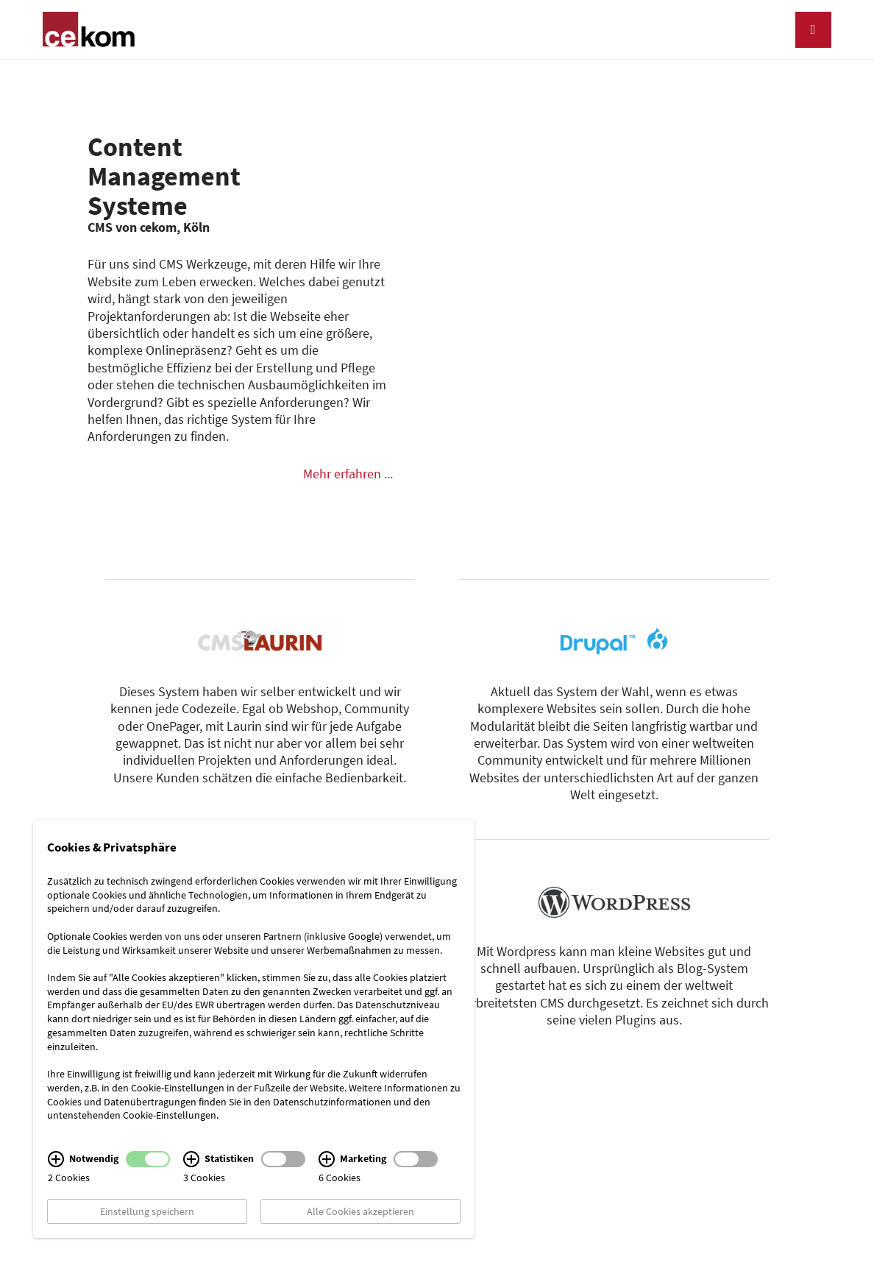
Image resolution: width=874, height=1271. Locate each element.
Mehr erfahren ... (348, 473)
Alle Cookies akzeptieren (360, 1211)
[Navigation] (813, 30)
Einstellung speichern (147, 1211)
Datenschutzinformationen (332, 1101)
